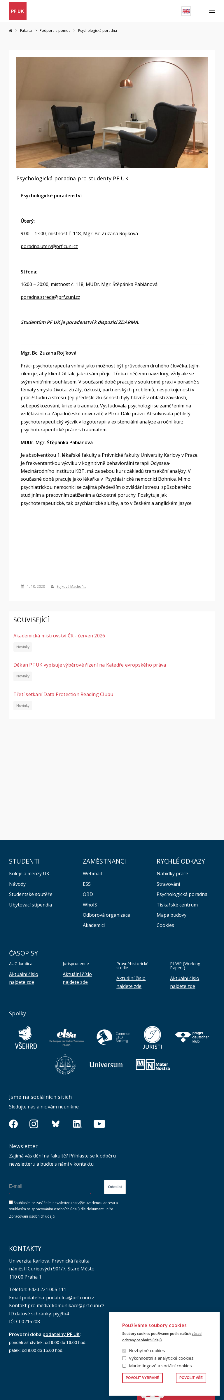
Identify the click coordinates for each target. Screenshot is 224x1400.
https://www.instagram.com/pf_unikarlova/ (33, 1124)
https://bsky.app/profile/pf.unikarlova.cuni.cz (56, 1124)
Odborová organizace (106, 915)
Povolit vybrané (142, 1378)
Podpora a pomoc (55, 30)
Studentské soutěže (30, 894)
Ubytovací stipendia (30, 905)
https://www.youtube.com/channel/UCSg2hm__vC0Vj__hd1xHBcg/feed (99, 1124)
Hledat (200, 11)
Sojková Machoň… (71, 586)
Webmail (92, 873)
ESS (87, 884)
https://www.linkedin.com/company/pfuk (77, 1124)
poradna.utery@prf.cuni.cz (49, 246)
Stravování (168, 884)
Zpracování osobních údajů (32, 1216)
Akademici (94, 925)
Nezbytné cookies (147, 1350)
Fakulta (26, 30)
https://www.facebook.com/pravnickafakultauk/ (13, 1124)
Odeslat (115, 1187)
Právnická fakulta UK (10, 30)
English (186, 11)
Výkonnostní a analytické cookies (161, 1358)
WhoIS (90, 905)
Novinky (22, 646)
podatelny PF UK (61, 1334)
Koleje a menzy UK (29, 873)
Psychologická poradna (182, 894)
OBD (88, 894)
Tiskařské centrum (177, 905)
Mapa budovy (171, 915)
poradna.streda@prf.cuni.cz (50, 297)
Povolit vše (191, 1378)
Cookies (165, 925)
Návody (17, 884)
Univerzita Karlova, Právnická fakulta (49, 1261)
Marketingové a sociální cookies (160, 1365)
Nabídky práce (172, 873)
